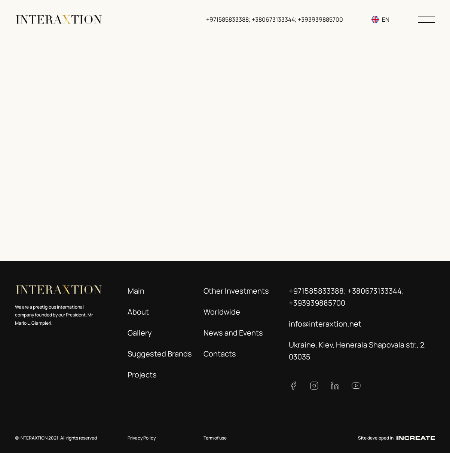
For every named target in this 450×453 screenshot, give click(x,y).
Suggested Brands (160, 354)
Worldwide (221, 312)
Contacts (219, 354)
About (138, 312)
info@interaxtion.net (325, 324)
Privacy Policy (142, 438)
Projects (142, 375)
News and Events (233, 333)
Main (136, 291)
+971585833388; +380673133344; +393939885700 (274, 19)
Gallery (140, 333)
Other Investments (236, 291)
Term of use (215, 438)
